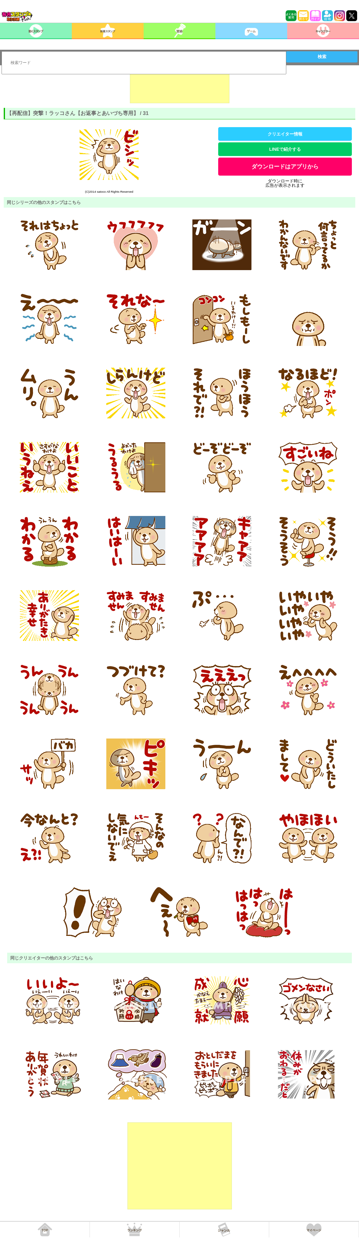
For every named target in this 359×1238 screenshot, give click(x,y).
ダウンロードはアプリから (285, 166)
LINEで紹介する (285, 149)
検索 (322, 56)
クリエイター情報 (285, 133)
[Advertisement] (179, 87)
